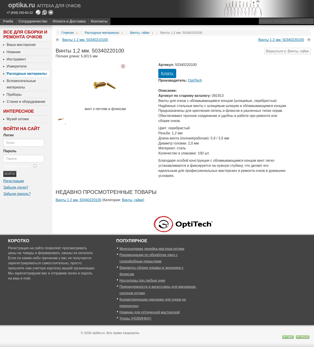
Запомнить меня (16, 166)
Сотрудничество (33, 21)
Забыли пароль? (17, 194)
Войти (10, 174)
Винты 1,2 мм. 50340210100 (85, 40)
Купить (167, 73)
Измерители (16, 66)
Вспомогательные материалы (21, 84)
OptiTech (195, 80)
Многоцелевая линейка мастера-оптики (152, 249)
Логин (8, 135)
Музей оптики (18, 119)
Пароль (10, 151)
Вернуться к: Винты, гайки (287, 51)
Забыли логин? (15, 187)
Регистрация (13, 181)
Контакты (99, 21)
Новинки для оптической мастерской (150, 312)
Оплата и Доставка (69, 21)
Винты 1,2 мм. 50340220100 (78, 200)
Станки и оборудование (26, 101)
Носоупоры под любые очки (142, 280)
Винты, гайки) (133, 200)
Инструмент (16, 59)
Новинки (14, 52)
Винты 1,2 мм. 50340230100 (281, 40)
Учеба (8, 21)
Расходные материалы (27, 73)
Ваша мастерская (21, 45)
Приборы (14, 94)
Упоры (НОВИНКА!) (135, 318)
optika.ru (44, 5)
